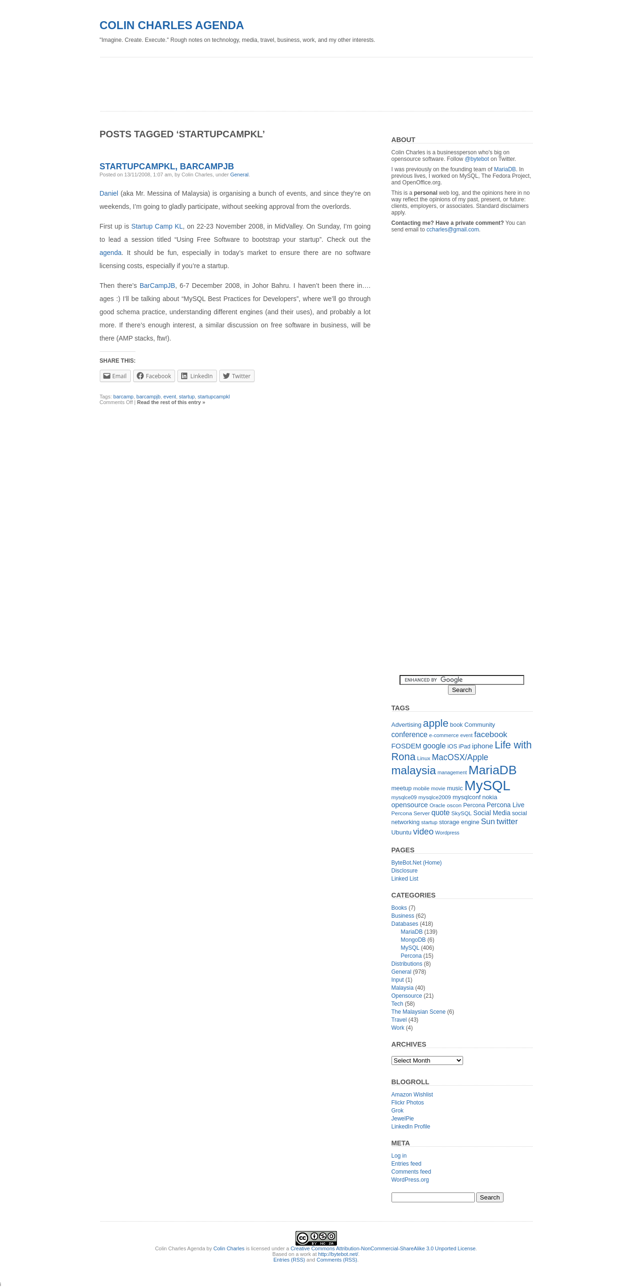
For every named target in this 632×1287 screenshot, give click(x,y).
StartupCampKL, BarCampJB (167, 166)
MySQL (410, 948)
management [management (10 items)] (452, 772)
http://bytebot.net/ (338, 1254)
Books (399, 908)
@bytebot (477, 159)
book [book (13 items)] (456, 725)
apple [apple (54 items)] (435, 723)
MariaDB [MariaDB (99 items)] (492, 770)
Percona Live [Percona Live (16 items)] (505, 805)
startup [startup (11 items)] (429, 822)
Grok (398, 1110)
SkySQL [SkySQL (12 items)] (461, 813)
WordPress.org (410, 1179)
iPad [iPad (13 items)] (465, 746)
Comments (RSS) (337, 1260)
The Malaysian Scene (419, 1012)
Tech (397, 1004)
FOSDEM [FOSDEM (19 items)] (407, 746)
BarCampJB (157, 285)
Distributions (407, 964)
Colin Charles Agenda (172, 25)
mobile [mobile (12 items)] (421, 788)
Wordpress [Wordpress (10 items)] (447, 832)
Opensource (407, 996)
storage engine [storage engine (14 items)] (459, 822)
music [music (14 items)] (455, 788)
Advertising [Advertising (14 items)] (407, 724)
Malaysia (403, 988)
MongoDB (413, 940)
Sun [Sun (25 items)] (488, 821)
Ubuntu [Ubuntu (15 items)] (402, 832)
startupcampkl (214, 396)
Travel (399, 1020)
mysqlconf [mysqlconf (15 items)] (467, 797)
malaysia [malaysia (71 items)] (414, 770)
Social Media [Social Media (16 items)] (492, 813)
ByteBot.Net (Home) (417, 862)
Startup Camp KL (157, 226)
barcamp (123, 396)
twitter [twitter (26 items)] (507, 821)
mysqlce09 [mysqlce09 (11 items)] (404, 797)
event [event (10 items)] (466, 735)
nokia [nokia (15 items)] (489, 797)
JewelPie (403, 1118)
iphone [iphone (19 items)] (482, 746)
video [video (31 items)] (423, 831)
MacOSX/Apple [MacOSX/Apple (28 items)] (460, 757)
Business (403, 916)
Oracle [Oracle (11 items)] (437, 805)
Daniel (109, 193)
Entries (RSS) (289, 1260)
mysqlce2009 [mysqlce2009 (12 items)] (434, 797)
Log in (399, 1155)
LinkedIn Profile (411, 1126)
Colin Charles (229, 1248)
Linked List (405, 878)
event (169, 396)
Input (398, 980)
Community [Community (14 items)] (479, 724)
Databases (405, 924)
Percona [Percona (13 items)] (474, 805)
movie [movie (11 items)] (438, 788)
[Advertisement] (271, 81)
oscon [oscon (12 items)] (454, 805)
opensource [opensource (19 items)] (410, 805)
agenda (111, 252)
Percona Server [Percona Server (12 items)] (411, 813)
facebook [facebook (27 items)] (490, 734)
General (239, 174)
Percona (411, 956)
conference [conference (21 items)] (410, 735)
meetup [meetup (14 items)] (402, 788)
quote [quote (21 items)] (441, 813)
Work (398, 1028)
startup (187, 396)
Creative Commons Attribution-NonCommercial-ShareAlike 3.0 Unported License (382, 1248)
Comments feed (412, 1171)
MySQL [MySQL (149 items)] (487, 785)
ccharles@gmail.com (452, 229)
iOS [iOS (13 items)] (452, 746)
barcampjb (148, 396)
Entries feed (407, 1163)
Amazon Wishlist (412, 1094)
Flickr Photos (408, 1102)
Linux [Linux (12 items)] (423, 758)
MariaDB (505, 169)
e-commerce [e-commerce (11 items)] (444, 735)
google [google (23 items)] (434, 745)
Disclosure (405, 870)
